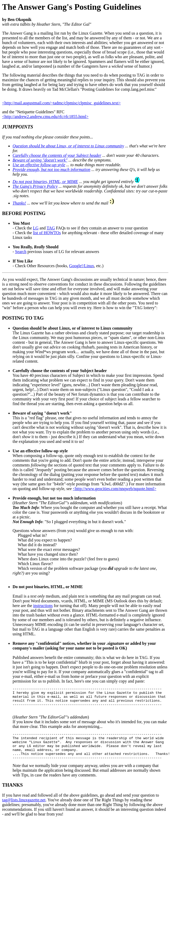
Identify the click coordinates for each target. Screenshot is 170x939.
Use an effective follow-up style (39, 165)
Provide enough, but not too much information (51, 169)
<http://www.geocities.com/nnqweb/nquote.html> (114, 488)
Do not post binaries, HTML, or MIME (45, 181)
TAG (51, 228)
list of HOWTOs (47, 232)
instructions (43, 605)
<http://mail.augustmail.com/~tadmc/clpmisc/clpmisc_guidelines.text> (61, 103)
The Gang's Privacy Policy (35, 186)
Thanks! (19, 203)
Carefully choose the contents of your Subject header (57, 155)
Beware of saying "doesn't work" (40, 160)
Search (20, 251)
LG (36, 228)
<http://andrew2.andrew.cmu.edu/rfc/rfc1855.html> (45, 116)
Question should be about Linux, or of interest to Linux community (68, 146)
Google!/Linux (81, 266)
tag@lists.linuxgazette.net (24, 809)
